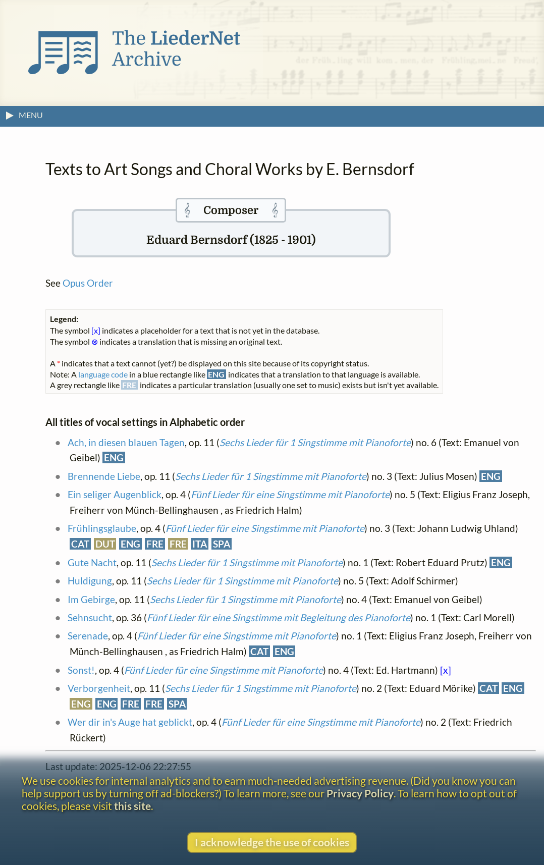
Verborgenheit (99, 688)
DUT (105, 544)
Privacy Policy (360, 793)
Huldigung (90, 580)
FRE (155, 544)
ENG (114, 457)
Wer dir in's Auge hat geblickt (130, 722)
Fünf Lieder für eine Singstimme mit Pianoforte (290, 494)
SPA (221, 544)
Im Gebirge (91, 599)
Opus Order (88, 283)
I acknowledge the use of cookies (272, 842)
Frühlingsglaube (102, 528)
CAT (80, 544)
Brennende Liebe (104, 476)
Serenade (88, 635)
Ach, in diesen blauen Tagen (126, 442)
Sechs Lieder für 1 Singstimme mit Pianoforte (315, 442)
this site (132, 805)
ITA (199, 544)
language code (103, 374)
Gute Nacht (92, 562)
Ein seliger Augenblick (114, 494)
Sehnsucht (90, 617)
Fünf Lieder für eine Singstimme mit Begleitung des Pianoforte (278, 617)
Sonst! (81, 670)
